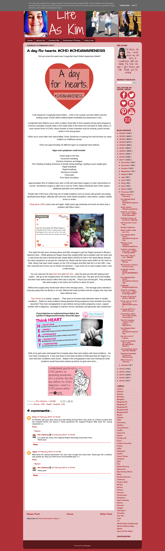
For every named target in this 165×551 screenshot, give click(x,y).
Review (120, 487)
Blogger (87, 545)
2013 (122, 378)
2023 (122, 142)
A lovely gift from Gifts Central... (128, 310)
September (126, 171)
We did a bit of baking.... (127, 337)
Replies (37, 431)
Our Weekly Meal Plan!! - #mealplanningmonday (129, 201)
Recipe (120, 485)
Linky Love (89, 40)
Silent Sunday (123, 500)
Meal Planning (123, 466)
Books (119, 415)
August (124, 174)
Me (118, 464)
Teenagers (121, 510)
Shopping (121, 497)
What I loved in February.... (127, 195)
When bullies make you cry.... (128, 231)
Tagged (120, 508)
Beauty (120, 394)
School (120, 490)
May (123, 183)
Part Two (69, 274)
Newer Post (33, 514)
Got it (134, 5)
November (125, 165)
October (124, 168)
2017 (122, 160)
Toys (119, 518)
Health (49, 404)
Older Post (106, 514)
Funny (119, 446)
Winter (119, 528)
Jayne (34, 452)
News (119, 474)
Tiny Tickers (36, 298)
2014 (122, 375)
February (125, 192)
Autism (120, 389)
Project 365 (122, 482)
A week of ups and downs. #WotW (128, 297)
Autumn (120, 391)
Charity (36, 404)
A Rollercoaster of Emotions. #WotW (129, 219)
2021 (122, 148)
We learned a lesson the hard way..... (129, 265)
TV (118, 521)
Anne (34, 417)
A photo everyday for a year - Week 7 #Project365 (129, 251)
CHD (43, 404)
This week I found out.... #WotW (128, 256)
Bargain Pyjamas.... (128, 227)
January (124, 365)
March (124, 189)
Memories (121, 469)
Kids (63, 404)
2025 (122, 136)
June (123, 180)
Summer (120, 505)
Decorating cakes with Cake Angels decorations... (129, 315)
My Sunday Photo (124, 472)
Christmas (121, 422)
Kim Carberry (43, 435)
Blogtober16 (122, 402)
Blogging (120, 399)
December (125, 162)
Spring (120, 503)
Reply (34, 427)
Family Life (121, 438)
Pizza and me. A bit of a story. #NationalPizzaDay (129, 303)
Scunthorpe (122, 495)
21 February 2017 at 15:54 (63, 467)
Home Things (122, 456)
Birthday (120, 397)
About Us (40, 40)
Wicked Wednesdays (125, 526)
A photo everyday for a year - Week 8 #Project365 (129, 213)
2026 (122, 133)
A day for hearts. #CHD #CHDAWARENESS (129, 271)
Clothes (120, 425)
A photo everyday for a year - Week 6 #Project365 (129, 291)
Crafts (119, 430)
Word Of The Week (124, 531)
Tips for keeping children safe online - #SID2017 (127, 322)
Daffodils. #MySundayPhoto (129, 286)
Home (30, 40)
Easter (119, 435)
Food (119, 441)
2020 (122, 151)
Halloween (121, 451)
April (123, 186)
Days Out (121, 433)
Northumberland (123, 477)
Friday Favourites (124, 443)
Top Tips (120, 516)
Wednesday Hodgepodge (127, 523)
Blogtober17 (122, 404)
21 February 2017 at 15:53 (63, 435)
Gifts (119, 448)
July (123, 177)
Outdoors (121, 479)
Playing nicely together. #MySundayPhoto (129, 244)
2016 (122, 369)
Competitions (122, 428)
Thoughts (121, 513)
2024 (122, 139)
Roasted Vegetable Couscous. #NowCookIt (128, 355)
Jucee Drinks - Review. (127, 261)
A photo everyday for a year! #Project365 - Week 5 (128, 343)
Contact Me (53, 40)
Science (120, 492)
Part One (57, 274)
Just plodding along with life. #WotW (129, 350)
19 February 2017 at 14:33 (49, 452)
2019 (122, 154)
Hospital (56, 404)
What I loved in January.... (127, 360)
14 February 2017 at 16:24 (48, 417)
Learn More (125, 5)
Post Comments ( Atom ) (48, 518)
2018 (122, 157)
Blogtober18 (122, 407)
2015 (122, 372)
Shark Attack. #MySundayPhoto (129, 208)
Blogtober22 (122, 412)
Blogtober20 (122, 410)
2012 (122, 381)
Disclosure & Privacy (71, 40)
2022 (122, 145)
